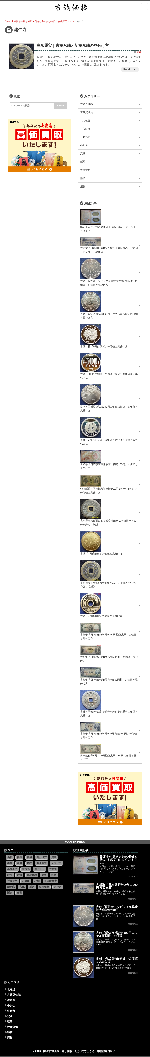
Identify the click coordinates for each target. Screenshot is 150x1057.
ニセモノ (39, 869)
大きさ (57, 886)
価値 (19, 857)
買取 (53, 857)
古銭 (29, 857)
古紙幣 (53, 869)
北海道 (86, 120)
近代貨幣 (85, 170)
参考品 (26, 869)
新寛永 (11, 886)
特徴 (53, 874)
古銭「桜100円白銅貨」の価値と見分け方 (117, 960)
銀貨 (82, 178)
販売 (9, 892)
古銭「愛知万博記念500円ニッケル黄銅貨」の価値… (117, 934)
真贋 (19, 863)
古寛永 (26, 880)
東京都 (86, 137)
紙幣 (82, 161)
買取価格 (32, 874)
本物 (9, 863)
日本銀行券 (50, 880)
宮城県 (86, 128)
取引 (9, 874)
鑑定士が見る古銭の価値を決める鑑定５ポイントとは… (119, 859)
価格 (9, 857)
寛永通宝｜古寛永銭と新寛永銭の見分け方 (73, 45)
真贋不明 (12, 869)
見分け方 (42, 857)
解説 (29, 863)
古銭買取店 (86, 112)
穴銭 (139, 52)
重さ (31, 886)
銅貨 (82, 186)
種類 (19, 892)
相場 (37, 880)
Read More (129, 69)
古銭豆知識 (86, 104)
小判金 (84, 145)
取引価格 (44, 886)
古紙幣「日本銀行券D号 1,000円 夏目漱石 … (117, 886)
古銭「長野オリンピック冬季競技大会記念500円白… (117, 908)
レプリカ (56, 863)
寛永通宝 (42, 863)
